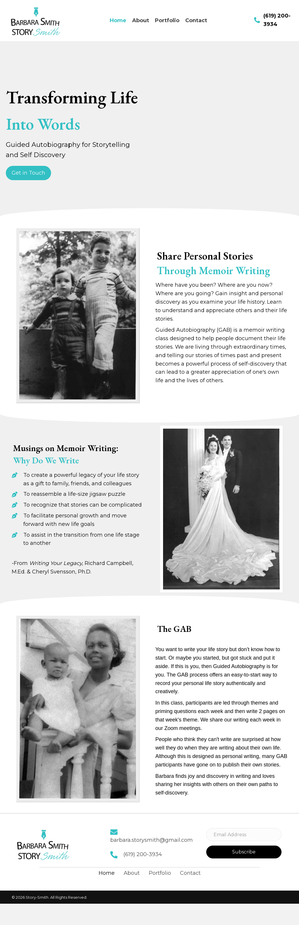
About (132, 873)
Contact (190, 873)
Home (107, 873)
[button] (28, 173)
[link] (118, 20)
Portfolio (160, 873)
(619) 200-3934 (142, 854)
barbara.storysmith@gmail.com (151, 840)
